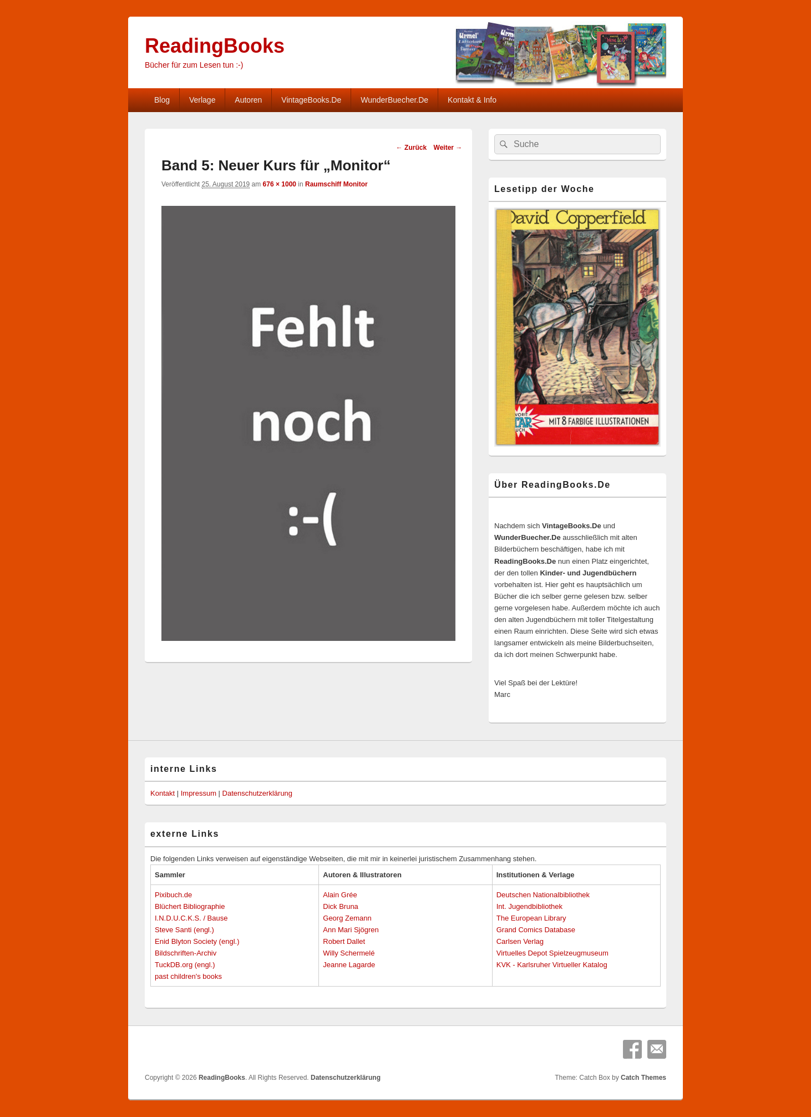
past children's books (188, 976)
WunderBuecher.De (394, 99)
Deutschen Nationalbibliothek (543, 895)
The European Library (531, 918)
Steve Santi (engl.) (184, 930)
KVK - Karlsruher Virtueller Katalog (551, 965)
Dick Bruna (340, 906)
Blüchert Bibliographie (190, 906)
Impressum (198, 793)
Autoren (248, 99)
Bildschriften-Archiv (185, 953)
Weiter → (448, 147)
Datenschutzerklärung (257, 793)
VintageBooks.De (311, 99)
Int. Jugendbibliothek (529, 906)
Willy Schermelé (348, 953)
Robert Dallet (344, 941)
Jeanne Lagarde (349, 965)
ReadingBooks (215, 45)
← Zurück (411, 147)
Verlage (202, 99)
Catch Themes (643, 1077)
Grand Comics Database (535, 930)
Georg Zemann (347, 918)
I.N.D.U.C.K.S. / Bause (191, 918)
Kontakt (162, 793)
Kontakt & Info (472, 99)
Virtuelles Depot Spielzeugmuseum (552, 953)
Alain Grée (340, 895)
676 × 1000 (279, 184)
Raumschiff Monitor (336, 184)
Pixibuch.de (173, 895)
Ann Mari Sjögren (350, 930)
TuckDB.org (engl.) (185, 965)
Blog (162, 99)
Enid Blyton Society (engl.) (197, 941)
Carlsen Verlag (520, 941)
